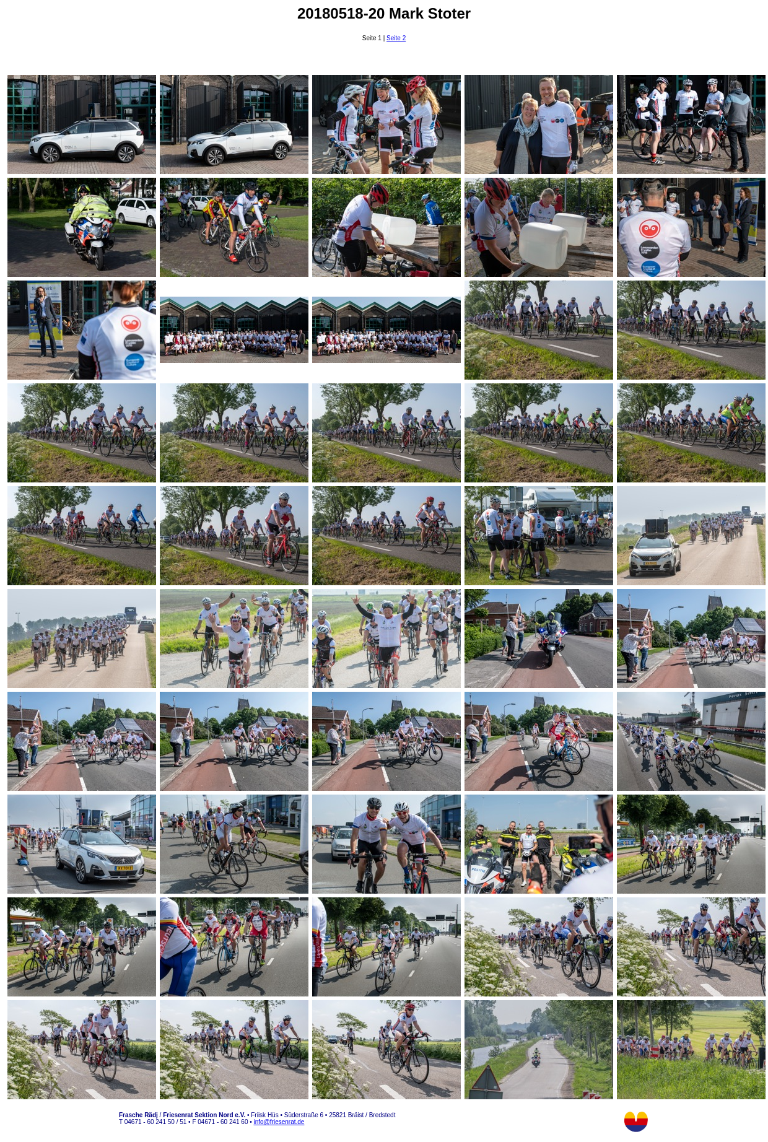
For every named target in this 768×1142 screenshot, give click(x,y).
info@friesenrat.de (279, 1121)
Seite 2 (396, 38)
